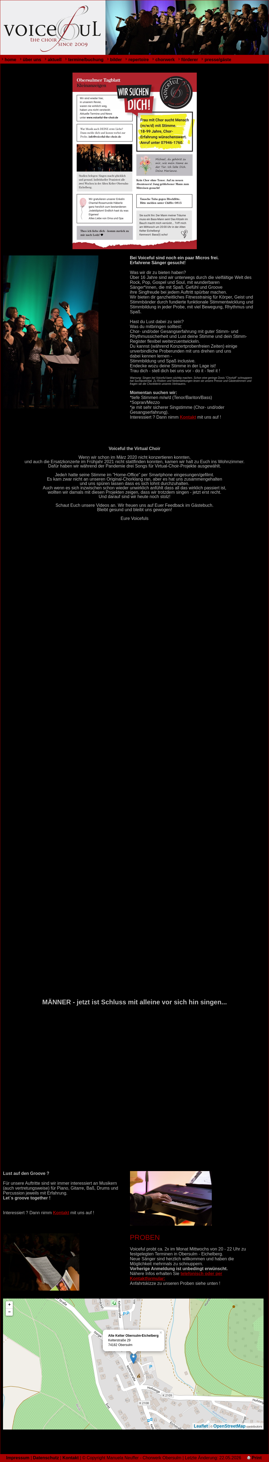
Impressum (17, 1457)
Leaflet (201, 1426)
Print (254, 1457)
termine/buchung (86, 59)
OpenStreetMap (229, 1426)
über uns (32, 59)
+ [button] (9, 1305)
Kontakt (188, 417)
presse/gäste (217, 59)
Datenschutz (46, 1457)
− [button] (9, 1312)
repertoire (138, 59)
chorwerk (165, 59)
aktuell (55, 59)
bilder (116, 59)
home (10, 59)
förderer (189, 59)
